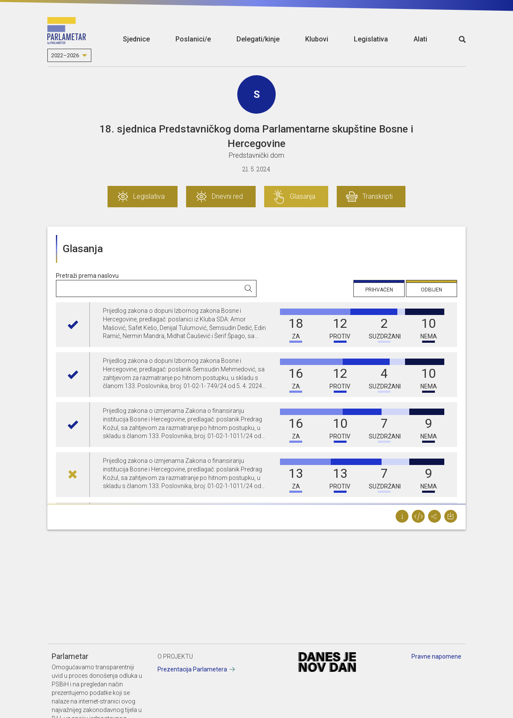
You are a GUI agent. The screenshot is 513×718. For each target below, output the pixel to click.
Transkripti (377, 196)
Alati (420, 39)
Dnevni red (227, 196)
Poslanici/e (193, 39)
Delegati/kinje (258, 39)
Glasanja (302, 196)
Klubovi (316, 39)
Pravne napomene (436, 656)
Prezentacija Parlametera (192, 669)
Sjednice (136, 39)
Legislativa (371, 39)
